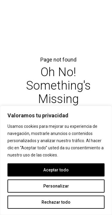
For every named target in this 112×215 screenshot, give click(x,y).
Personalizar (56, 186)
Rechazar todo (56, 202)
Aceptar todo (56, 170)
